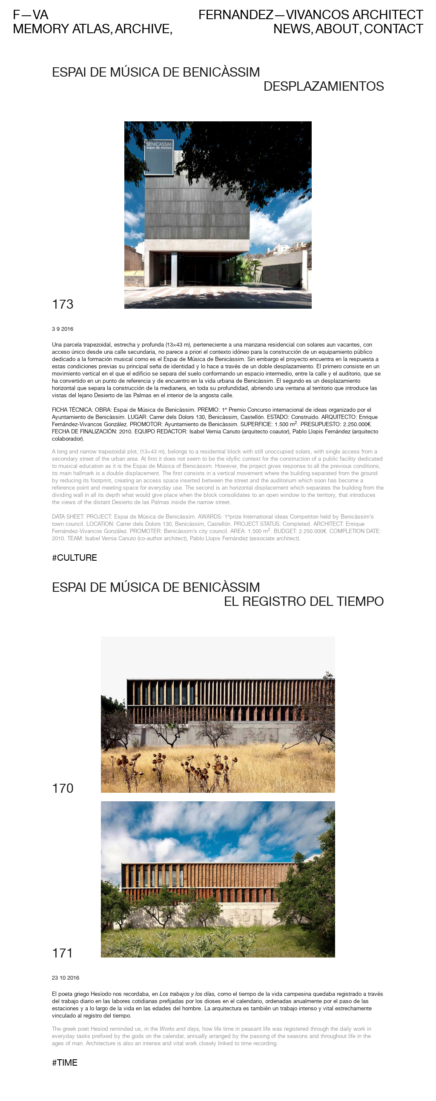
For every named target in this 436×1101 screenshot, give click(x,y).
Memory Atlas (61, 30)
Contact (393, 30)
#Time (64, 1064)
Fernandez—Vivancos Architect (310, 15)
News (291, 30)
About (337, 30)
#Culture (74, 559)
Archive (142, 30)
